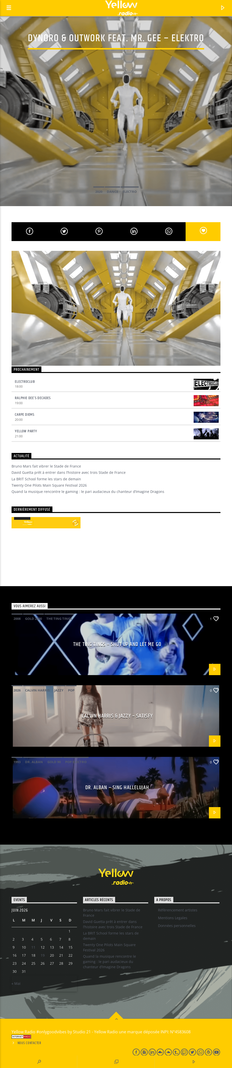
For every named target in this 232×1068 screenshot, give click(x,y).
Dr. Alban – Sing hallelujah (117, 787)
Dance (112, 191)
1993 (17, 762)
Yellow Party (26, 431)
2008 (17, 618)
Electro (130, 191)
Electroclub (25, 382)
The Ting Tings (59, 618)
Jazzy (58, 690)
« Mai (16, 983)
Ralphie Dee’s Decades (33, 398)
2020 (98, 191)
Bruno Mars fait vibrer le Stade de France (46, 466)
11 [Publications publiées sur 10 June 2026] (33, 947)
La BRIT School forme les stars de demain (46, 479)
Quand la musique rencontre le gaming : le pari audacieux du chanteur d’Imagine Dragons (88, 491)
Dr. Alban (34, 762)
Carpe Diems (24, 414)
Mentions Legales (172, 917)
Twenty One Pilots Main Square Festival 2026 (49, 485)
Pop (71, 690)
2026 (17, 690)
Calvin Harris (37, 690)
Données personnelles (177, 925)
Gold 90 (54, 762)
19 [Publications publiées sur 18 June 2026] (43, 955)
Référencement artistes (177, 910)
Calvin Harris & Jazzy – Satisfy (117, 716)
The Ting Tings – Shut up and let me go (117, 644)
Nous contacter (29, 1043)
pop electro (76, 762)
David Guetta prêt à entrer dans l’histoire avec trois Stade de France (69, 472)
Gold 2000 (33, 618)
